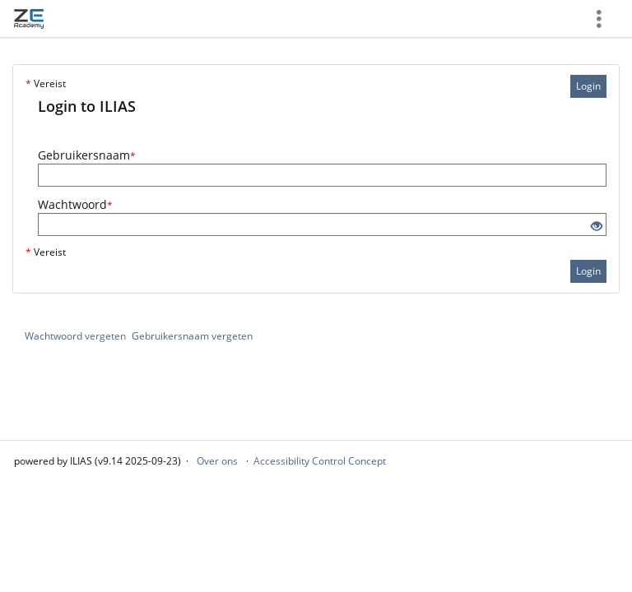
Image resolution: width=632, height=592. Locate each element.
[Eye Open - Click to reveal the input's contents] (596, 226)
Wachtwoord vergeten (75, 336)
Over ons (217, 461)
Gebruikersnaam (87, 155)
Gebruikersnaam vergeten (192, 336)
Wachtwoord (75, 204)
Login (588, 86)
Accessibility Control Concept (319, 461)
